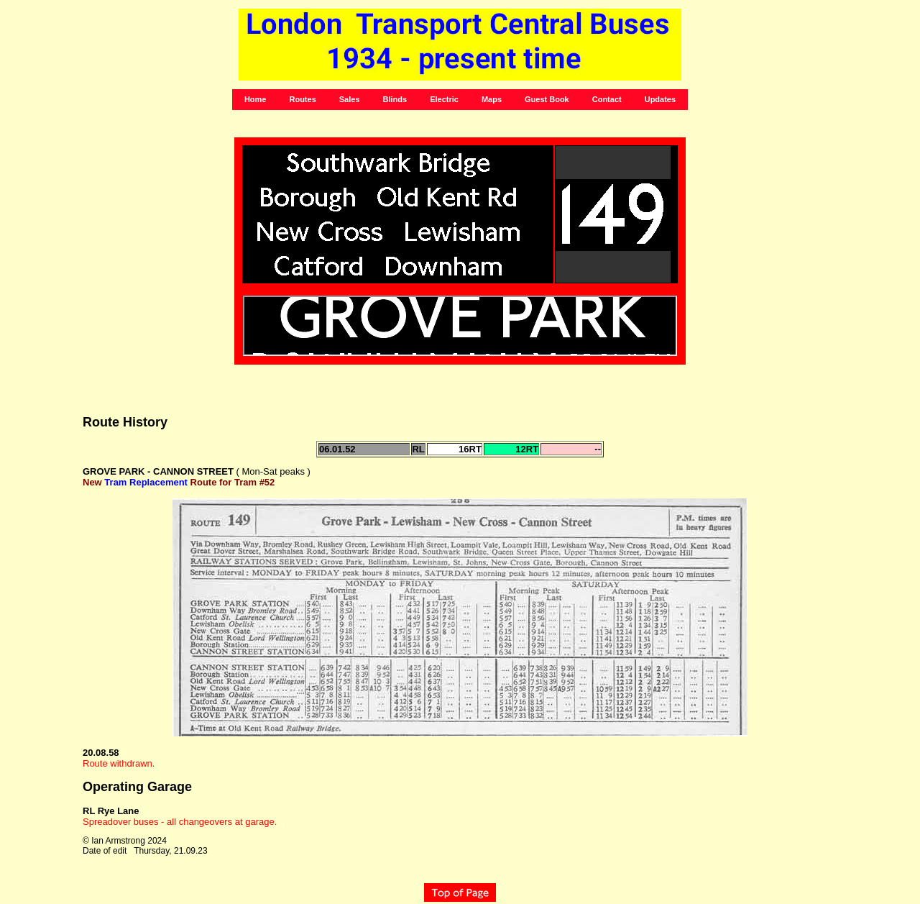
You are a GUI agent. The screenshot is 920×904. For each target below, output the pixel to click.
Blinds (395, 99)
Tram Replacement (146, 482)
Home (255, 99)
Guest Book (547, 99)
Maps (492, 99)
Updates (660, 99)
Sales (349, 99)
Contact (607, 99)
